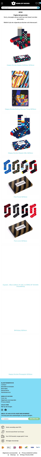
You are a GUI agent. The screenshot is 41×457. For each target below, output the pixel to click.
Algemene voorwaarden (8, 400)
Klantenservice (5, 392)
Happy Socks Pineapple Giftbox (20, 374)
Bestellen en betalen (7, 386)
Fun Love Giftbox (20, 241)
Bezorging (4, 388)
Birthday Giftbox (20, 330)
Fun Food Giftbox (20, 197)
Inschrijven (34, 419)
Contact (3, 384)
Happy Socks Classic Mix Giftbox (20, 153)
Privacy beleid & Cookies (29, 453)
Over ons (4, 398)
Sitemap (13, 454)
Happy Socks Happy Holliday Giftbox (20, 65)
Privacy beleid (5, 402)
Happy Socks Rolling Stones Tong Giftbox (20, 109)
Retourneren (5, 390)
